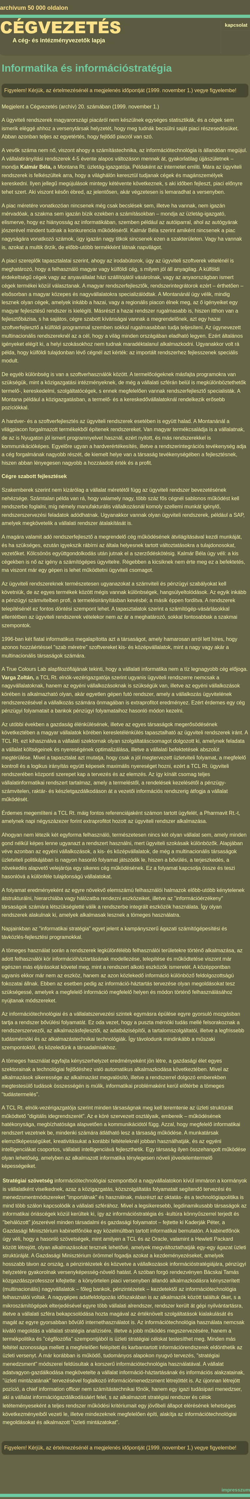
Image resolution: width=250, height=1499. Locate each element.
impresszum (235, 1489)
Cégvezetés (60, 28)
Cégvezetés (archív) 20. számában (70, 106)
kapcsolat (236, 25)
